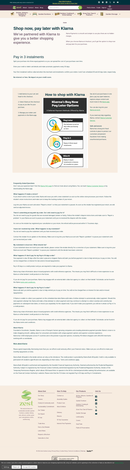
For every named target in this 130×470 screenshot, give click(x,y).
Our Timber (41, 410)
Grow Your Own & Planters (87, 14)
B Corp (40, 417)
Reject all (16, 467)
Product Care (61, 403)
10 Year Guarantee (62, 420)
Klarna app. (106, 102)
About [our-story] (25, 7)
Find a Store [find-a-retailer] (91, 7)
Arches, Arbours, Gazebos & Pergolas (20, 14)
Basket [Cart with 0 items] (110, 7)
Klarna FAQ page (46, 186)
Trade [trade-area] (98, 7)
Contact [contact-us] (31, 7)
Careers (40, 399)
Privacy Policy (119, 463)
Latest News (41, 431)
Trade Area (41, 423)
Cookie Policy (64, 451)
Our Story (41, 396)
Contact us (60, 396)
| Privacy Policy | (55, 451)
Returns (59, 416)
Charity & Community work (46, 403)
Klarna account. (95, 110)
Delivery (59, 412)
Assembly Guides (62, 399)
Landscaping (80, 417)
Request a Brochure (44, 434)
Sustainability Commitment (46, 407)
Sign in (104, 7)
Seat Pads (79, 424)
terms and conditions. (28, 282)
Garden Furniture (42, 14)
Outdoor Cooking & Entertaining (65, 14)
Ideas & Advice (61, 407)
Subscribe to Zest (43, 438)
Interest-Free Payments (64, 423)
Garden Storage (109, 14)
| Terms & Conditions (74, 451)
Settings (6, 467)
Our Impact (41, 414)
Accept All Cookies (29, 467)
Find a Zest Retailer (44, 427)
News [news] (37, 7)
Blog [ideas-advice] (41, 7)
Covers (78, 420)
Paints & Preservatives (83, 428)
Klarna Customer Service (95, 186)
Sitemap (83, 451)
